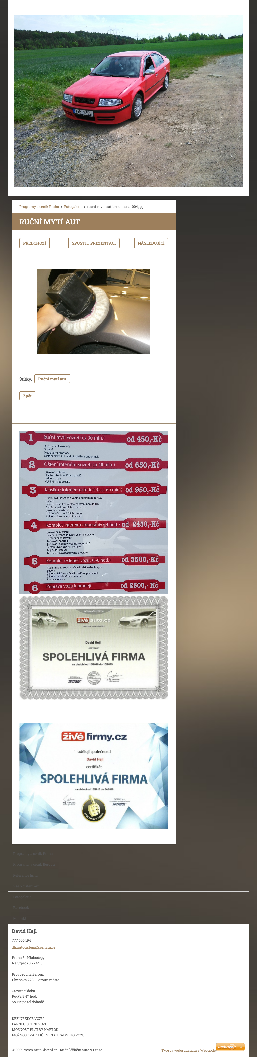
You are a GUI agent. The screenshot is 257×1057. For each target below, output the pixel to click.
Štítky (25, 379)
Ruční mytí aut (52, 378)
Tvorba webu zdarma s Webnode (188, 1050)
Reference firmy (26, 875)
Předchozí (34, 243)
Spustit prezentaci (94, 243)
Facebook (21, 907)
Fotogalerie (73, 206)
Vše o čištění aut (26, 886)
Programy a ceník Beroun (34, 864)
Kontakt (19, 918)
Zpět (27, 395)
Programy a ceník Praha (39, 206)
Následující (151, 243)
